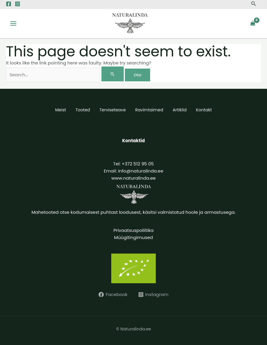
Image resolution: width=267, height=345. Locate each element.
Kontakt (204, 110)
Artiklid (180, 110)
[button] (253, 4)
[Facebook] (8, 4)
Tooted (83, 110)
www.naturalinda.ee (133, 178)
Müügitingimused (133, 237)
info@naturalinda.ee (140, 171)
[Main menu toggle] (13, 24)
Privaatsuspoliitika (133, 230)
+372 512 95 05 (138, 164)
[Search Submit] (112, 74)
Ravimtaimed (149, 110)
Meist (60, 110)
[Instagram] (17, 4)
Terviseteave (112, 110)
